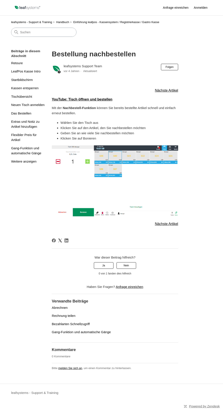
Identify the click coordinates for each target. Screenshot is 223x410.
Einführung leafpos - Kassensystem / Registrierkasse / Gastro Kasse (116, 22)
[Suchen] (43, 32)
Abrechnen (60, 307)
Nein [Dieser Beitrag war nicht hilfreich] (126, 265)
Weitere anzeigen (23, 161)
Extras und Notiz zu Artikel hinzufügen (25, 124)
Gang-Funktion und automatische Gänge (26, 150)
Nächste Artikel (166, 90)
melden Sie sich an (70, 368)
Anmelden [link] (201, 7)
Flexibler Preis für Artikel (24, 137)
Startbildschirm (22, 80)
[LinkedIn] (66, 240)
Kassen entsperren (25, 88)
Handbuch (62, 22)
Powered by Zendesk (204, 406)
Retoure (17, 63)
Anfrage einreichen (176, 7)
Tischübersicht (21, 96)
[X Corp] (60, 240)
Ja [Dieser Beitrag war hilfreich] (103, 265)
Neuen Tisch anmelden (27, 105)
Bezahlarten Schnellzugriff (71, 324)
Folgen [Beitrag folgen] (170, 67)
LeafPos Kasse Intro (26, 71)
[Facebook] (54, 240)
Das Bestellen (21, 113)
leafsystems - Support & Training (31, 22)
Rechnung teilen (63, 316)
